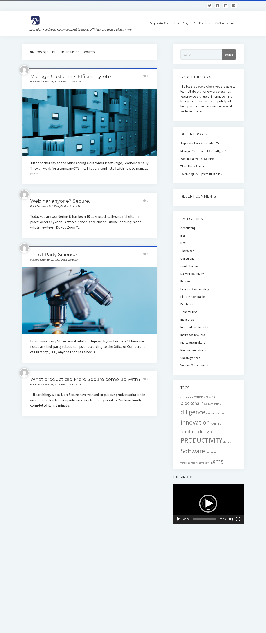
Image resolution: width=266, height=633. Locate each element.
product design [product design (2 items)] (196, 431)
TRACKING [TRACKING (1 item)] (211, 452)
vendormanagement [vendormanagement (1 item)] (190, 462)
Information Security (194, 327)
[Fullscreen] (238, 519)
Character (187, 251)
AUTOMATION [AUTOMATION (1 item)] (198, 397)
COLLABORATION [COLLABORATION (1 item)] (212, 404)
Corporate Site (158, 23)
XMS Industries (224, 23)
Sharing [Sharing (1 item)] (227, 441)
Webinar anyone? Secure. (60, 201)
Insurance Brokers (192, 335)
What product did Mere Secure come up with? (85, 379)
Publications (202, 23)
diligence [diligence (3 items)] (192, 412)
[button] (208, 504)
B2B (183, 235)
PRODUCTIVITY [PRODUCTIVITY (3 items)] (201, 440)
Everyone (186, 281)
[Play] (178, 519)
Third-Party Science (53, 254)
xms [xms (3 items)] (218, 461)
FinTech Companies (193, 297)
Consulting (187, 258)
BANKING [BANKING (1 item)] (210, 397)
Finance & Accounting (194, 289)
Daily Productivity (192, 274)
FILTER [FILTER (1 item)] (221, 413)
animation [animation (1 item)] (185, 397)
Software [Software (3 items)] (192, 451)
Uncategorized (190, 358)
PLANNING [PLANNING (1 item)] (215, 423)
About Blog (180, 23)
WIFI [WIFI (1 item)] (209, 462)
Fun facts (186, 304)
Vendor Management (194, 365)
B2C (183, 243)
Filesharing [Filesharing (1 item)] (211, 413)
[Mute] (231, 519)
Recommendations (193, 350)
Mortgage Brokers (192, 342)
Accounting (188, 228)
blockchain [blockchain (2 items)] (191, 403)
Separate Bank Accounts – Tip (200, 143)
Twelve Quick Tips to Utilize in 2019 (203, 174)
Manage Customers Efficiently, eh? (71, 76)
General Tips (188, 312)
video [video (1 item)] (204, 462)
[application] (208, 504)
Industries (187, 320)
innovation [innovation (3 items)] (195, 422)
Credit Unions (189, 266)
